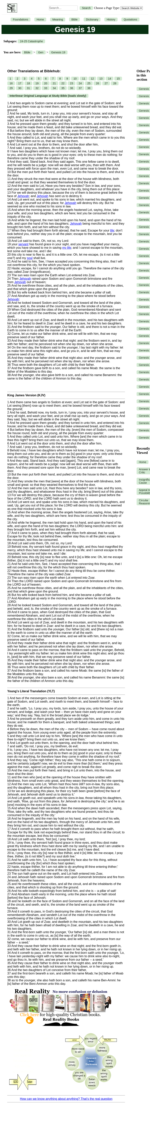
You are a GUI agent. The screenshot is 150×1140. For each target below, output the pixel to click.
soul (29, 258)
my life (66, 247)
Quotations (130, 19)
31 (28, 88)
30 (19, 88)
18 (28, 83)
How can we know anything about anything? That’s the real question (66, 1098)
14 (109, 78)
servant (23, 244)
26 (97, 83)
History (111, 19)
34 (54, 88)
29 (11, 88)
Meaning (57, 19)
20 (45, 83)
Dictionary (92, 19)
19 (37, 83)
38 (88, 88)
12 (92, 78)
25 (88, 83)
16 (11, 83)
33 (45, 88)
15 (118, 78)
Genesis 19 (58, 52)
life (112, 230)
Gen (40, 52)
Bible (74, 19)
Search (86, 8)
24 (80, 83)
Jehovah (23, 196)
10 (75, 78)
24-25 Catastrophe (31, 41)
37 (80, 88)
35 (62, 88)
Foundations (20, 19)
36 (71, 88)
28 (114, 83)
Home (40, 19)
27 (106, 83)
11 (83, 78)
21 (54, 83)
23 (71, 83)
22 (62, 83)
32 (37, 88)
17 (19, 83)
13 (100, 78)
